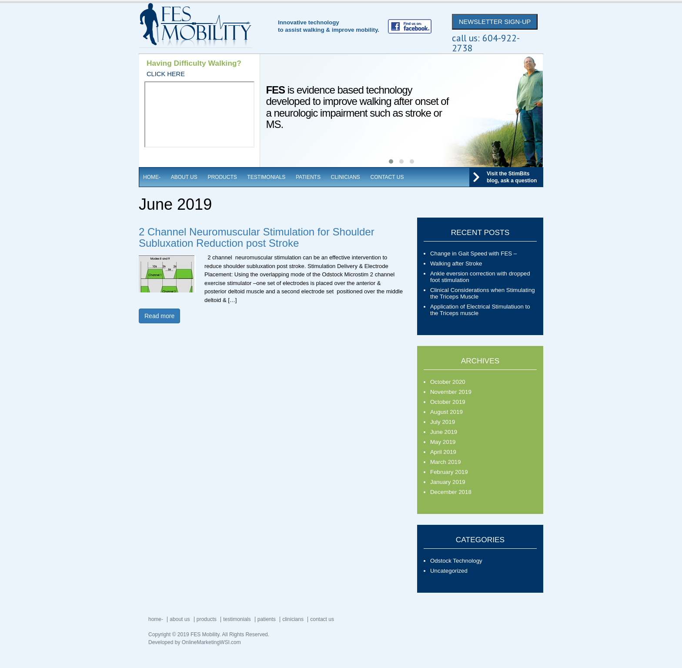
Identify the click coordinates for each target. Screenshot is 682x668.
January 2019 (447, 482)
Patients (308, 177)
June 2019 (443, 432)
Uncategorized (449, 570)
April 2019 (443, 452)
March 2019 (445, 462)
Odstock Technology (456, 560)
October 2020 (447, 382)
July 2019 (442, 422)
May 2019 (443, 442)
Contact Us (387, 177)
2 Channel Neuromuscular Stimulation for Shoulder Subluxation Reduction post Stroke (256, 237)
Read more (159, 315)
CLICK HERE (166, 73)
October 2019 (447, 402)
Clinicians (345, 177)
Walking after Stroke (456, 263)
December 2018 (450, 492)
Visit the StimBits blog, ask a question (512, 177)
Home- (151, 177)
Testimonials (266, 177)
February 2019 (449, 472)
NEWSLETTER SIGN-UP (495, 21)
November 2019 (450, 392)
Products (222, 177)
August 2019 (446, 412)
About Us (184, 177)
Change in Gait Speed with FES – (473, 253)
